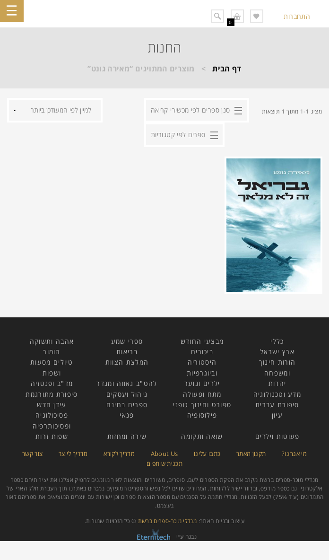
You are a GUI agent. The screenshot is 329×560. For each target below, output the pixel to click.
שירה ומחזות (127, 436)
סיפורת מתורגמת (52, 394)
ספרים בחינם (126, 404)
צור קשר (32, 453)
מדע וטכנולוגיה (277, 394)
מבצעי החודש (202, 341)
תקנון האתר (251, 453)
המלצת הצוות (126, 362)
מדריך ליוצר (73, 453)
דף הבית (227, 68)
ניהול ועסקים (127, 394)
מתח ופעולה (202, 394)
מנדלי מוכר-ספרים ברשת (167, 521)
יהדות (277, 383)
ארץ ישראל (277, 351)
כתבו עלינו (207, 453)
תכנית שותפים (164, 463)
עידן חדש (51, 404)
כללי (277, 341)
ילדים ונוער (202, 383)
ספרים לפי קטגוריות (178, 134)
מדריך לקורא (119, 453)
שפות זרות (51, 436)
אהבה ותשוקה (52, 341)
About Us (164, 453)
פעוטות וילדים (277, 436)
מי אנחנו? (294, 453)
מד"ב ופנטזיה (52, 383)
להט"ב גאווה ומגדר (126, 383)
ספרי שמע (127, 341)
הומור (52, 351)
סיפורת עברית (277, 404)
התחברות (297, 16)
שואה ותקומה (202, 436)
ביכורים (202, 351)
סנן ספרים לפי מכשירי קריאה (190, 109)
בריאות (127, 351)
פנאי (127, 415)
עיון (277, 415)
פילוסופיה (202, 415)
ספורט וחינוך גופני (202, 404)
